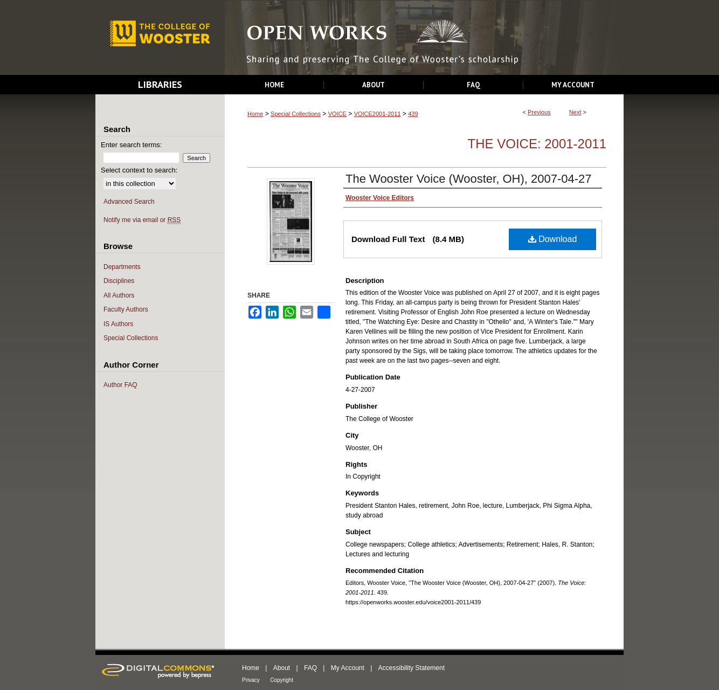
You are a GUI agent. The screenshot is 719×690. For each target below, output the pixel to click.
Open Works (424, 38)
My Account (347, 668)
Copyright (281, 680)
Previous (539, 112)
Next (575, 112)
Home (255, 114)
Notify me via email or (142, 220)
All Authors (118, 295)
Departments (122, 267)
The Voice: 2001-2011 (537, 143)
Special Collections (296, 114)
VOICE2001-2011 (377, 114)
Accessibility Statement (411, 668)
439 (413, 114)
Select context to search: (139, 170)
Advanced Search (129, 201)
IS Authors (118, 324)
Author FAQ (120, 385)
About (281, 668)
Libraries (160, 84)
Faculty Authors (125, 309)
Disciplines (118, 281)
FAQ (310, 668)
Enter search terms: (131, 145)
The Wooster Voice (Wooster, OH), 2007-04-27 (468, 178)
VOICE (337, 114)
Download (552, 239)
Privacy (251, 680)
